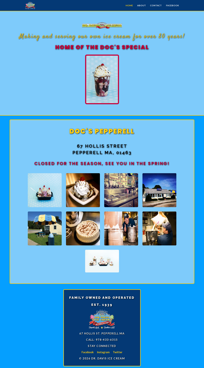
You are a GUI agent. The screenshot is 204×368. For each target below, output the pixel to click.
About (141, 5)
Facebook (172, 5)
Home (129, 5)
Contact (156, 5)
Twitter (117, 352)
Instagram (103, 352)
